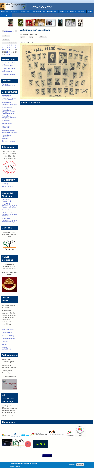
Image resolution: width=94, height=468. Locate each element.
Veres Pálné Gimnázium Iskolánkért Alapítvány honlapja (9, 220)
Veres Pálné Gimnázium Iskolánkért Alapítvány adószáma (9, 205)
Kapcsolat (81, 11)
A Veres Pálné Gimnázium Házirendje (9, 103)
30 (9, 54)
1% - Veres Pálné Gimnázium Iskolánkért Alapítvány (9, 214)
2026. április (9, 31)
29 (7, 54)
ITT (11, 416)
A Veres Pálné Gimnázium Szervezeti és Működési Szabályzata (9, 118)
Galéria (72, 12)
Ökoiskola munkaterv (9, 141)
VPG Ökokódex (7, 107)
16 (9, 50)
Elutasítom (80, 465)
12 (16, 47)
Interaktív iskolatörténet (6, 348)
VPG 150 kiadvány (8, 336)
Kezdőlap (4, 12)
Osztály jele (33, 34)
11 (14, 47)
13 (3, 50)
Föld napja (5, 183)
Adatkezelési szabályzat (6, 127)
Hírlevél (4, 344)
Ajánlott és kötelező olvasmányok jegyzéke (9, 131)
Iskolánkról (63, 12)
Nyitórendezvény (7, 333)
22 (7, 52)
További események (8, 338)
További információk (14, 466)
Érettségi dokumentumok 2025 (9, 85)
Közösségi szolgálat (37, 12)
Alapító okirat (6, 210)
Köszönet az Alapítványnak (6, 200)
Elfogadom (72, 465)
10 (11, 47)
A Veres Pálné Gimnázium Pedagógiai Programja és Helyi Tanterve (9, 98)
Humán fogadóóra (7, 186)
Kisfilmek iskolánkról (8, 74)
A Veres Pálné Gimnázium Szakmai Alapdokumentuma (8, 111)
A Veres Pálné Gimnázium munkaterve (6, 136)
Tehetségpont (5, 15)
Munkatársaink (51, 12)
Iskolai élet (13, 12)
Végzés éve (24, 34)
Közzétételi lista (7, 123)
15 (7, 50)
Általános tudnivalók (8, 330)
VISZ (89, 12)
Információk (24, 12)
